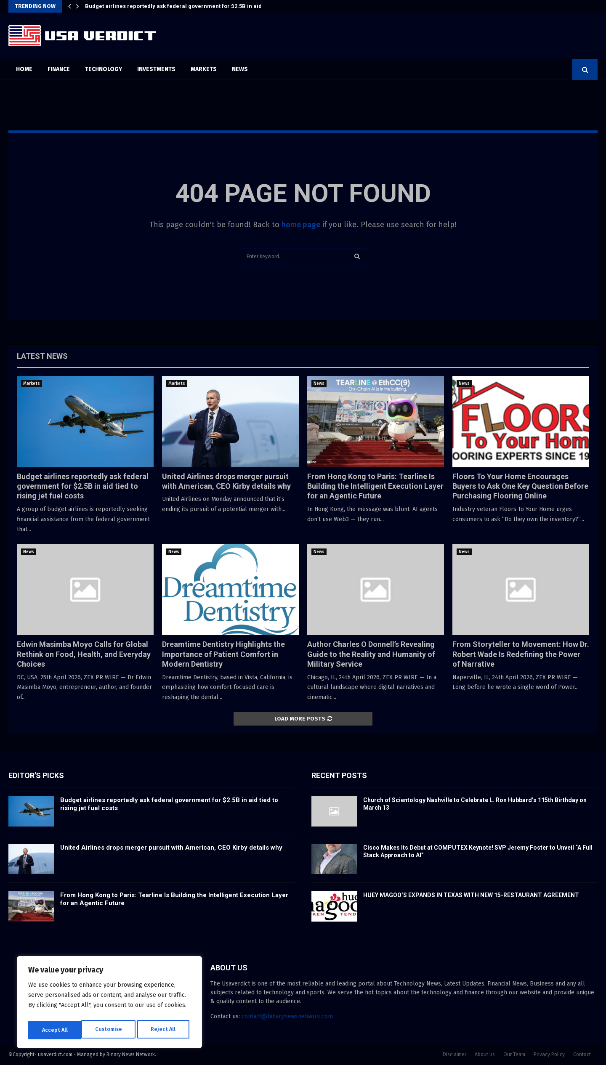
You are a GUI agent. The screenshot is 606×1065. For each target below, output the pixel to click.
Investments (156, 69)
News (240, 69)
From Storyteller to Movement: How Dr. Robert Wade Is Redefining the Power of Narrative (520, 654)
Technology (103, 69)
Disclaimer (454, 1054)
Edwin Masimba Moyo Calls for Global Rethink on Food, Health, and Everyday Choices (84, 654)
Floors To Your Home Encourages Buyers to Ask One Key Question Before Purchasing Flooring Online (520, 486)
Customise (54, 1029)
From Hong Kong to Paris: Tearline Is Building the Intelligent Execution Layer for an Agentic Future (375, 486)
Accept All (164, 1029)
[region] (109, 1004)
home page (301, 224)
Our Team (514, 1054)
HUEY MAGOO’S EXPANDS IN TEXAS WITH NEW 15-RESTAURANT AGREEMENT (471, 895)
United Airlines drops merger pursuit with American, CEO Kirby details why (171, 847)
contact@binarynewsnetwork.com (287, 1016)
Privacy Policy (549, 1054)
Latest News (42, 356)
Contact (582, 1054)
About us (485, 1054)
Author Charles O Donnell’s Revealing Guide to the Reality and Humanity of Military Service (371, 654)
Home (24, 69)
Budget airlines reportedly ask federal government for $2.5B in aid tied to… (184, 6)
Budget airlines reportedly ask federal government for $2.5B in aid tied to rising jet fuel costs (83, 486)
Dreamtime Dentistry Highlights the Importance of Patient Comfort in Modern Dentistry (223, 654)
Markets (204, 69)
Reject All (110, 1029)
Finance (59, 69)
